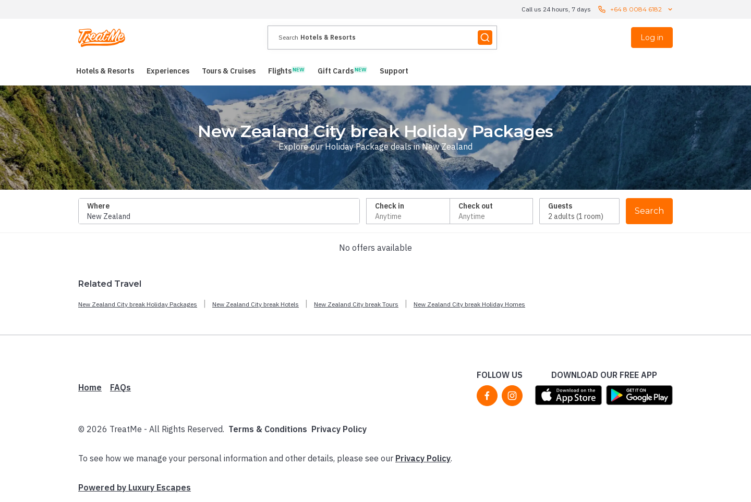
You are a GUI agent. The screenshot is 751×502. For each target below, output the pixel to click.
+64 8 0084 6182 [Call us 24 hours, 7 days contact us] (636, 9)
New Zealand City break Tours (356, 304)
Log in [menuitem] (651, 37)
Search (649, 211)
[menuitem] (105, 70)
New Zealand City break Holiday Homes (469, 304)
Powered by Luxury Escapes (134, 487)
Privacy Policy (339, 429)
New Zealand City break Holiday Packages (137, 304)
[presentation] (382, 37)
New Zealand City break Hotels (255, 304)
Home (90, 387)
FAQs (120, 387)
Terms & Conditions (267, 429)
